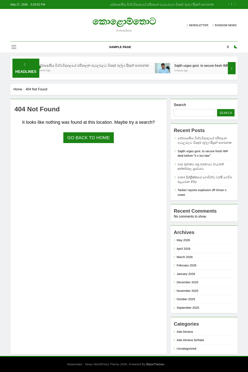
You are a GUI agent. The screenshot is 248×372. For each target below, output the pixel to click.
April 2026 (183, 248)
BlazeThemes (155, 364)
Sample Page (120, 47)
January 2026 (186, 274)
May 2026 (183, 240)
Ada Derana (185, 331)
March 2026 (185, 257)
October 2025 (186, 299)
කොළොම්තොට (124, 21)
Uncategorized (186, 348)
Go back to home (88, 137)
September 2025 (188, 307)
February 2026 (186, 265)
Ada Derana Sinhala (190, 340)
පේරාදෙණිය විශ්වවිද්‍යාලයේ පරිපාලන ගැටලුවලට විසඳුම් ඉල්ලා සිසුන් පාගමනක (162, 4)
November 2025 (187, 290)
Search (180, 105)
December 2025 (187, 282)
